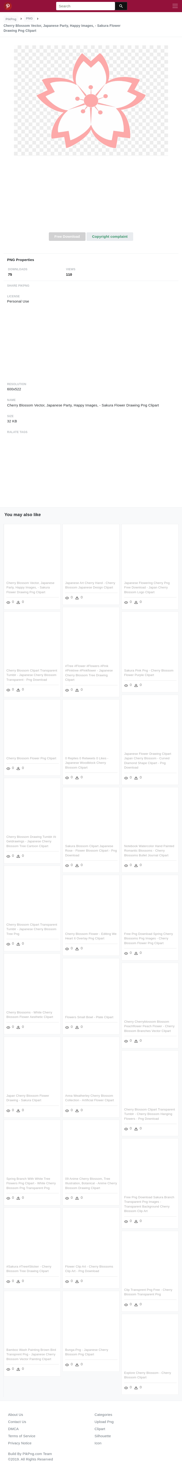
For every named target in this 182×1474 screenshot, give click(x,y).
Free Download (67, 236)
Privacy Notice (20, 1443)
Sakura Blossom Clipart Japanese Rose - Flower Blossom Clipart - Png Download (91, 850)
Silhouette (103, 1436)
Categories (103, 1415)
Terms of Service (21, 1436)
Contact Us (17, 1422)
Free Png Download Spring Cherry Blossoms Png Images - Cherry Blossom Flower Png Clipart (148, 938)
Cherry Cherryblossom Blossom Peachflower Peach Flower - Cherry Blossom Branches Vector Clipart (149, 1026)
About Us (15, 1415)
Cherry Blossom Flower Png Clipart (31, 758)
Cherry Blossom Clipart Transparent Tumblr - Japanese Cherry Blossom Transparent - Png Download (31, 674)
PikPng (11, 19)
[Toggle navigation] (175, 6)
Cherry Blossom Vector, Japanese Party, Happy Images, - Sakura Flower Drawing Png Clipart (30, 587)
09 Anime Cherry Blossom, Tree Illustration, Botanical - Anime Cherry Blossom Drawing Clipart (91, 1183)
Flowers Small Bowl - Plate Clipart (89, 1017)
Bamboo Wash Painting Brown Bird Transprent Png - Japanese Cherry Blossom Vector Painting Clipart (31, 1354)
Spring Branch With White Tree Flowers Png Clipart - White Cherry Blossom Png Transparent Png (31, 1183)
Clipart (100, 1429)
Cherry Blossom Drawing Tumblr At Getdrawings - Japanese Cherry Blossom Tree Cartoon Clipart (31, 841)
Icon (98, 1443)
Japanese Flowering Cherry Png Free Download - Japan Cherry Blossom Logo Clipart (147, 587)
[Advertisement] (91, 196)
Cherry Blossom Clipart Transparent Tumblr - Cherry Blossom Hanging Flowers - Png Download (149, 1113)
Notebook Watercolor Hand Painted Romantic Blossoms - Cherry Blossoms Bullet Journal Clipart (149, 850)
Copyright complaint (109, 236)
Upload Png (104, 1422)
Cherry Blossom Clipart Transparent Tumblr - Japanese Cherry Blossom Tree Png (31, 929)
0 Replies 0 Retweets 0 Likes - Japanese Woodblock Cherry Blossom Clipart (86, 762)
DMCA (13, 1429)
